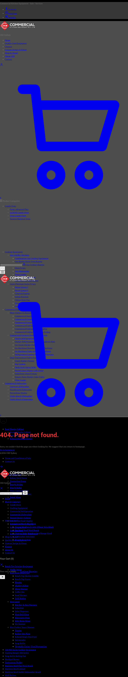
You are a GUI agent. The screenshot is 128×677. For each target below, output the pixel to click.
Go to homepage (7, 449)
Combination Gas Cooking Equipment (31, 258)
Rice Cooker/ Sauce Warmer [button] (22, 627)
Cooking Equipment (19, 508)
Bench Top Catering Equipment (24, 533)
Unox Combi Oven (18, 215)
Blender (18, 582)
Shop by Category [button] (12, 501)
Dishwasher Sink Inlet (24, 536)
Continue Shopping (28, 571)
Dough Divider (16, 484)
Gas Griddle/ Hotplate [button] (19, 255)
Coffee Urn (19, 592)
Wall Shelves (10, 675)
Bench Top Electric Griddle (27, 576)
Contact (8, 59)
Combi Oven (15, 504)
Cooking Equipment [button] (14, 252)
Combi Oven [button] (10, 206)
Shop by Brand (11, 53)
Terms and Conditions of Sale (18, 458)
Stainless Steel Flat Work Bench (19, 665)
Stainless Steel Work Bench (27, 530)
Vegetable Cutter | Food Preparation (31, 646)
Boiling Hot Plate (22, 633)
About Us (9, 549)
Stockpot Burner (12, 659)
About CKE (10, 56)
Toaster (18, 630)
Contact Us (10, 461)
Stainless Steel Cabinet (15, 668)
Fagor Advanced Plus (19, 209)
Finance (8, 46)
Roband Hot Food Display (21, 520)
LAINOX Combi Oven (19, 212)
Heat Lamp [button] (15, 601)
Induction (19, 608)
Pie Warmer (20, 624)
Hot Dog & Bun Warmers (26, 605)
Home (7, 40)
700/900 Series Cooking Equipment (20, 649)
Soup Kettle (20, 643)
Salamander (20, 640)
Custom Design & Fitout (16, 49)
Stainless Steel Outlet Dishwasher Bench (23, 672)
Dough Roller (16, 487)
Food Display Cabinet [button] (14, 429)
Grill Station (20, 598)
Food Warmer (21, 595)
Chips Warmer (21, 588)
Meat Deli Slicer (22, 614)
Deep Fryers (20, 268)
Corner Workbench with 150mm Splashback (34, 527)
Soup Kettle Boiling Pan (15, 656)
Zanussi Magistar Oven (20, 218)
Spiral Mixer (15, 497)
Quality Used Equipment (16, 43)
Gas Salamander (22, 271)
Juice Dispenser (22, 611)
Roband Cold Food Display (21, 524)
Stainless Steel (16, 530)
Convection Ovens (18, 481)
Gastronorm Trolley (13, 662)
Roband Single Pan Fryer (26, 636)
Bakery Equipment (18, 527)
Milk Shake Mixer (22, 621)
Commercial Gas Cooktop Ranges (29, 264)
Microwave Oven (22, 617)
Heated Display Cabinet (20, 517)
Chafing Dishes (21, 585)
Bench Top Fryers (22, 579)
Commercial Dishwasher (21, 514)
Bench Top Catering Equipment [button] (19, 566)
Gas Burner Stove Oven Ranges (28, 261)
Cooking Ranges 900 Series (17, 652)
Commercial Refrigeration (21, 511)
